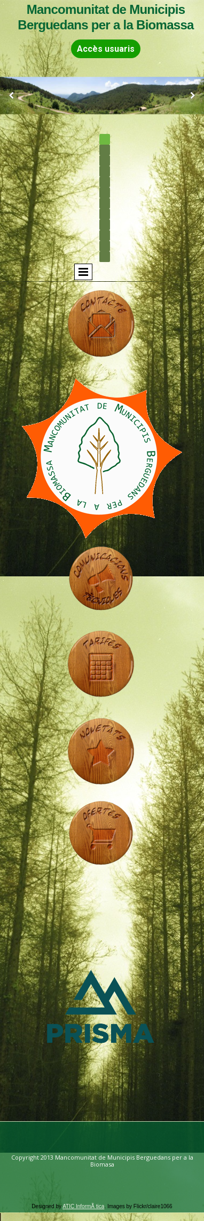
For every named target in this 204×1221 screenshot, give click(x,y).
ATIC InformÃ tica (83, 1206)
